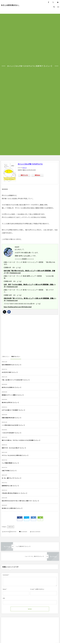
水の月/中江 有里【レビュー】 (10, 372)
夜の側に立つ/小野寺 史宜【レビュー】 (12, 508)
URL (4, 598)
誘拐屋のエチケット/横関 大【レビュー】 (13, 395)
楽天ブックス (24, 175)
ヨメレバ (25, 167)
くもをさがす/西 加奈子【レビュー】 (12, 433)
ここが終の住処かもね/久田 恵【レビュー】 (13, 425)
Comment (5, 575)
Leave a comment (36, 531)
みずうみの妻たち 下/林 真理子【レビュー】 (14, 410)
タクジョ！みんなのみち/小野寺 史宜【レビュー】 (15, 455)
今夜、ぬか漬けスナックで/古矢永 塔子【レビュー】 (16, 380)
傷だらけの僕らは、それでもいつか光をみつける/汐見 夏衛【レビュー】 (21, 440)
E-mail (32, 589)
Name (4, 589)
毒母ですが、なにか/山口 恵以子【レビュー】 (14, 448)
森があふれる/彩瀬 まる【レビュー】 (12, 387)
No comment (24, 531)
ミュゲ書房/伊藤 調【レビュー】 (10, 463)
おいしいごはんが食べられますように (30, 164)
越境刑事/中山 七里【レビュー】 (10, 486)
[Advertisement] (30, 335)
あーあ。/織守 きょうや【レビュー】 (12, 478)
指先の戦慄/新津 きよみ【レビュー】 (12, 365)
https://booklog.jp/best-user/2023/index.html (17, 307)
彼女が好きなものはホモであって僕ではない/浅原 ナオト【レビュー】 (20, 501)
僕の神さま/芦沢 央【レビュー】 (10, 402)
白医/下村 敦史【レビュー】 (9, 470)
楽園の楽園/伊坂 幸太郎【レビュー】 (12, 418)
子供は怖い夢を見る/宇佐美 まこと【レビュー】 (15, 493)
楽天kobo (37, 175)
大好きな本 (10, 527)
